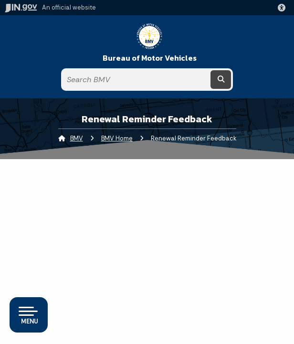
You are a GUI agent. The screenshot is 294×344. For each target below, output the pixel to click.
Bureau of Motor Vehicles (150, 58)
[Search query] (135, 79)
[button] (283, 7)
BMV (76, 138)
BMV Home (117, 138)
